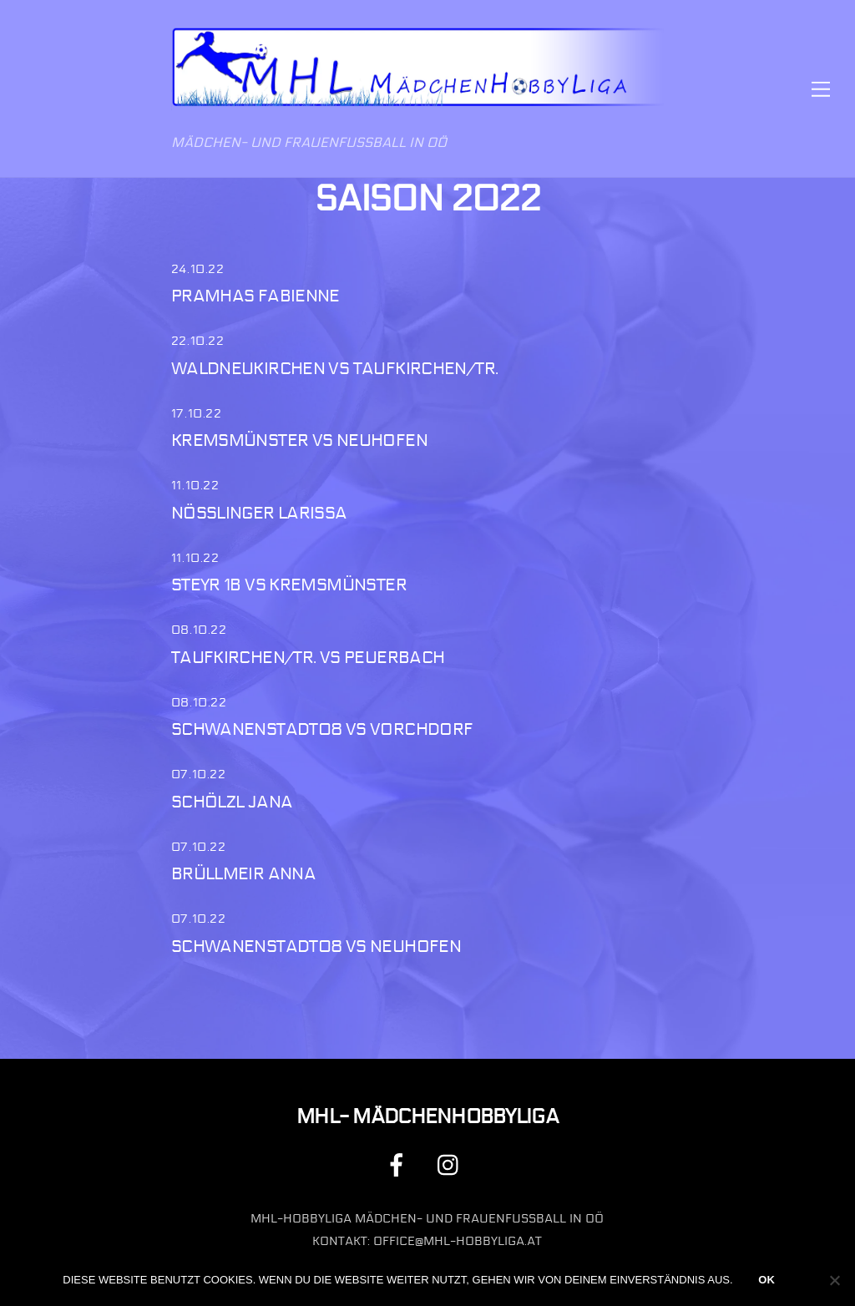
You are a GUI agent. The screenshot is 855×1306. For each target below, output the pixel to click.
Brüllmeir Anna (243, 873)
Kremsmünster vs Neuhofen (299, 440)
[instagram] (452, 1165)
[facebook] (399, 1165)
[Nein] (834, 1280)
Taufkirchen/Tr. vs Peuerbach (308, 657)
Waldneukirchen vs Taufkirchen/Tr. (334, 368)
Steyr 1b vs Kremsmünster (289, 585)
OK (766, 1279)
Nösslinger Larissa (259, 513)
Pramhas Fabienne (255, 296)
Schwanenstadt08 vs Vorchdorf (322, 729)
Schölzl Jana (232, 802)
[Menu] (820, 89)
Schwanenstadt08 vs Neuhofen (316, 946)
